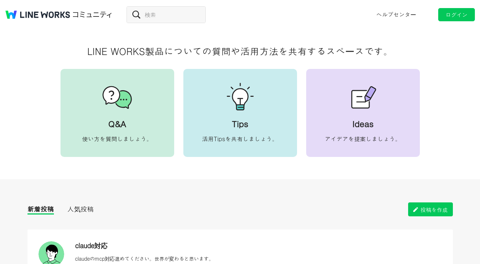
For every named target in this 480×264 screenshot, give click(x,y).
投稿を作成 (434, 209)
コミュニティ (92, 14)
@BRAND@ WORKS (38, 15)
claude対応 (91, 245)
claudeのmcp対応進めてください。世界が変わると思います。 (144, 258)
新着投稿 (41, 208)
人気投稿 (80, 208)
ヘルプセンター (396, 14)
